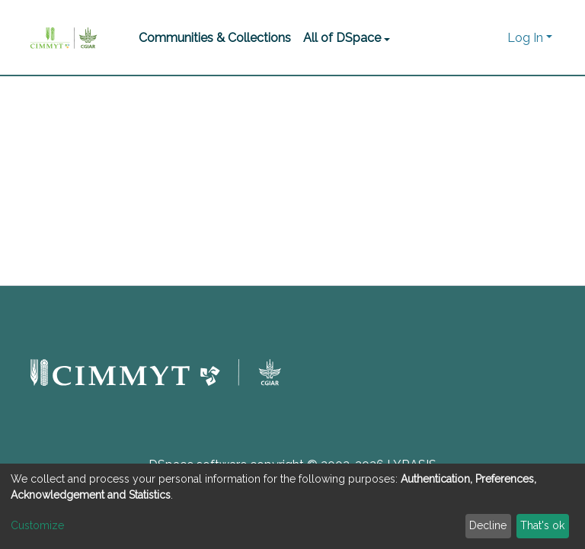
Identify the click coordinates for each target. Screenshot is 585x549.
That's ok (542, 525)
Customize (37, 525)
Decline (488, 525)
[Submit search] (469, 38)
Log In (525, 37)
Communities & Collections (215, 37)
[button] (491, 38)
